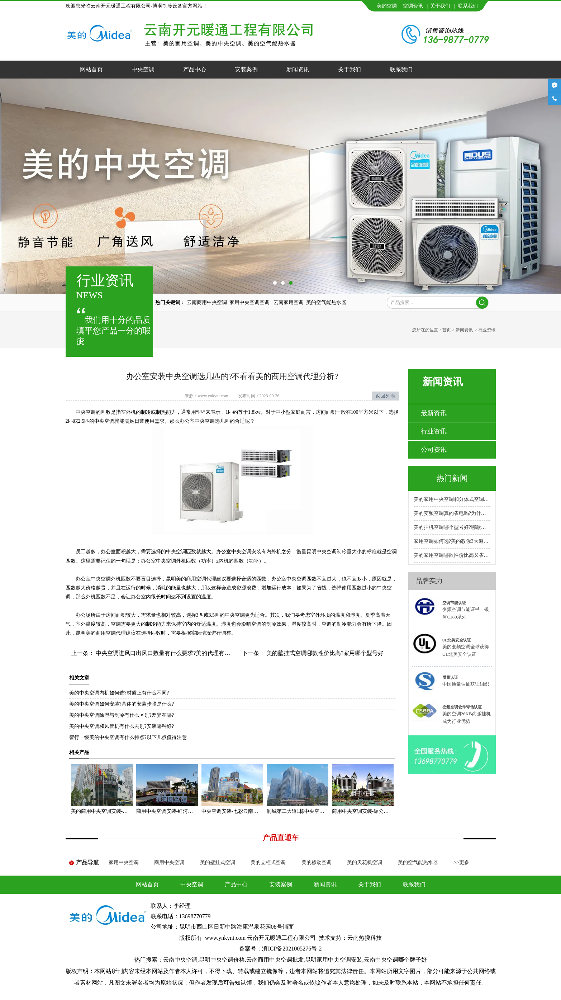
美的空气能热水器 (326, 302)
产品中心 (194, 69)
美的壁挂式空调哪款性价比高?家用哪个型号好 (324, 653)
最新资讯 (434, 413)
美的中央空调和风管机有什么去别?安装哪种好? (121, 726)
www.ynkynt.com (213, 395)
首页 (446, 329)
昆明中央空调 (321, 551)
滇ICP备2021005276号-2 (292, 949)
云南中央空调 (180, 960)
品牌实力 (429, 580)
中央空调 (143, 69)
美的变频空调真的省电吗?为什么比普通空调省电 (452, 513)
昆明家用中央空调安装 (333, 960)
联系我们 (468, 6)
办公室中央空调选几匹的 (207, 421)
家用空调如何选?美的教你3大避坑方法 (452, 541)
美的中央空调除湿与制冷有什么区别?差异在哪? (121, 715)
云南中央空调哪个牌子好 (395, 960)
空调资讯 (413, 6)
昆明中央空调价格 (222, 960)
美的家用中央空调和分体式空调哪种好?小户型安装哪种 (452, 499)
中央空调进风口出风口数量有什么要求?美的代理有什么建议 (170, 653)
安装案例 (246, 69)
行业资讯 (434, 431)
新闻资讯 (297, 69)
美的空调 (387, 6)
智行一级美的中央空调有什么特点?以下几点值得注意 (128, 737)
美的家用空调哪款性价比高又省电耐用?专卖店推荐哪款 (452, 555)
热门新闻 (452, 478)
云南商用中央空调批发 (275, 960)
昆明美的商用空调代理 (101, 633)
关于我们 (440, 6)
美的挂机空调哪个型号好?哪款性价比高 (452, 527)
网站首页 (91, 69)
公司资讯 (434, 449)
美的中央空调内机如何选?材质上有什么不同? (119, 693)
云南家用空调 (289, 302)
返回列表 (385, 396)
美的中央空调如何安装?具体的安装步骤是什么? (121, 704)
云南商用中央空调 (207, 302)
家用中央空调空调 (250, 302)
